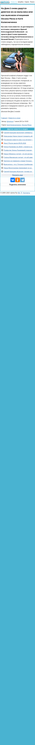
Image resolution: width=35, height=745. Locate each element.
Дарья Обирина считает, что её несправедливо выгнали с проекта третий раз (19, 154)
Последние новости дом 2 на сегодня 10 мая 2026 (19, 140)
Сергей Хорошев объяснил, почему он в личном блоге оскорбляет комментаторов (19, 171)
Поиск (32, 2)
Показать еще (17, 175)
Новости (14, 2)
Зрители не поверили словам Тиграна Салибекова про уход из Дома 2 (19, 161)
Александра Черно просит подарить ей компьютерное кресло (19, 136)
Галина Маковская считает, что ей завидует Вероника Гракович (19, 157)
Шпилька (10, 121)
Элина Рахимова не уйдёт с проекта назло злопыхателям (19, 147)
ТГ (21, 193)
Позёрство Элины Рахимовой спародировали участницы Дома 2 (19, 150)
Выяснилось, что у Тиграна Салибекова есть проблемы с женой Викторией (19, 164)
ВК (19, 193)
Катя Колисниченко (14, 125)
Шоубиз (21, 2)
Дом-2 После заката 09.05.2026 (15, 143)
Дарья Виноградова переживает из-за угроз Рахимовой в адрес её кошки (19, 168)
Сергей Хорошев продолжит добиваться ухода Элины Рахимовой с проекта (19, 133)
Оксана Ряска (26, 125)
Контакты (26, 193)
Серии (26, 2)
